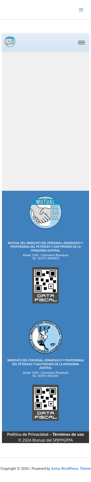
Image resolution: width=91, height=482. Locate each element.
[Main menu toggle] (81, 10)
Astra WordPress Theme (71, 468)
